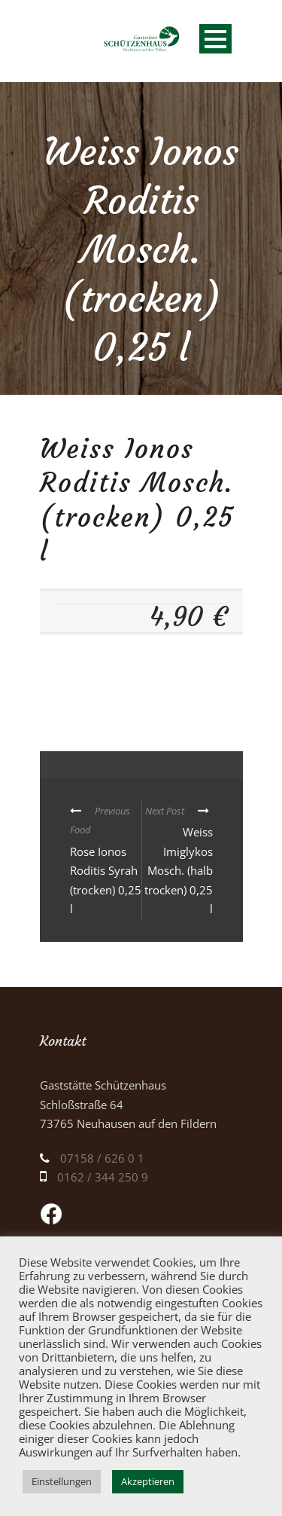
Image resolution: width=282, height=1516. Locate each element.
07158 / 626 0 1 (102, 1158)
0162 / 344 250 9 (102, 1176)
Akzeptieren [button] (147, 1481)
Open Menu (215, 38)
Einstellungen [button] (62, 1481)
